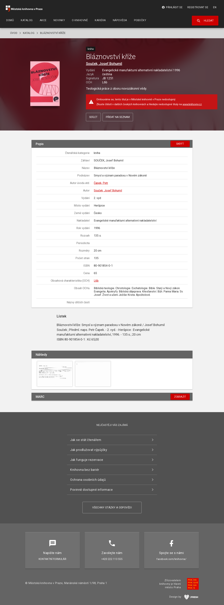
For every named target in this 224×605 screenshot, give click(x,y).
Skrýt (180, 143)
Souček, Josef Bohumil (104, 63)
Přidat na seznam (118, 117)
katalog (28, 33)
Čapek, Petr (101, 183)
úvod (13, 33)
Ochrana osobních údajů (88, 479)
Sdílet (93, 117)
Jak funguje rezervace (86, 460)
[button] (45, 84)
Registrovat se (197, 7)
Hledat (205, 21)
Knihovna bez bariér (84, 470)
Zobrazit (180, 396)
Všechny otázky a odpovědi (112, 507)
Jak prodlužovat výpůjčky (88, 450)
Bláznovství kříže (52, 33)
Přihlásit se (172, 7)
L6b (96, 280)
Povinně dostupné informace (91, 489)
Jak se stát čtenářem (85, 440)
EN (214, 7)
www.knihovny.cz (192, 104)
